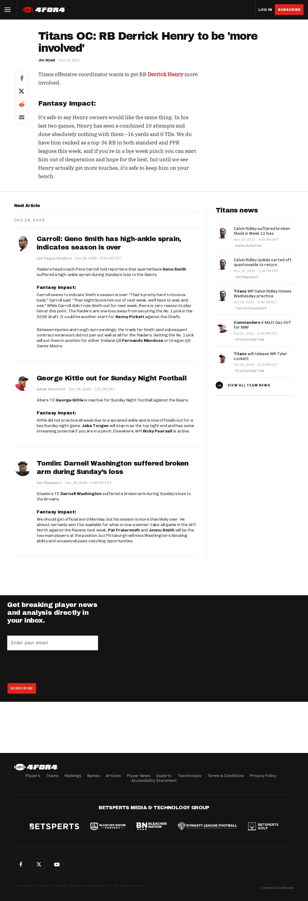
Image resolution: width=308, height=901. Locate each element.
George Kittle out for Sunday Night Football (111, 378)
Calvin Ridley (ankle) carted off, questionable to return (263, 262)
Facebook (20, 864)
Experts (163, 775)
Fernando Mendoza (142, 340)
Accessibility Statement (154, 780)
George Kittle (69, 400)
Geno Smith (174, 269)
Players (33, 775)
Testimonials (189, 775)
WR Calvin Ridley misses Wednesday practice (262, 293)
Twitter (39, 864)
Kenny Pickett (130, 316)
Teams (52, 775)
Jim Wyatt (46, 60)
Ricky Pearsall (157, 431)
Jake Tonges (95, 425)
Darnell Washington (81, 493)
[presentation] (53, 666)
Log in (265, 9)
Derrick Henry (165, 74)
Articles (113, 775)
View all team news (249, 385)
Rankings (73, 775)
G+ (57, 864)
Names (93, 775)
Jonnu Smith (161, 530)
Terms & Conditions (225, 775)
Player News (138, 775)
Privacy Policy (263, 775)
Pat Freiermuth (124, 530)
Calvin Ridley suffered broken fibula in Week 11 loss (262, 231)
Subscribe (289, 9)
